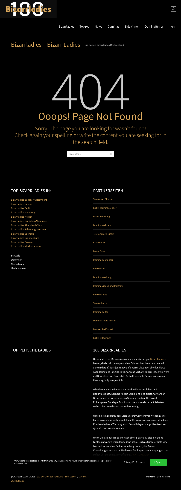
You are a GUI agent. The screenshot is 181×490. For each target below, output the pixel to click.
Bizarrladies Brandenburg (25, 238)
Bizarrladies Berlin (21, 208)
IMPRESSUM (70, 476)
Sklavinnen (132, 26)
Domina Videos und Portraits (108, 285)
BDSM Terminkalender (104, 207)
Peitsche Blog (100, 294)
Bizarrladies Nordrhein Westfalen (29, 221)
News (98, 26)
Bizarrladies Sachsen (22, 233)
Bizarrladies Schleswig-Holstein (28, 229)
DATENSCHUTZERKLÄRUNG (50, 476)
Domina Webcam (102, 225)
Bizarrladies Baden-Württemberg (29, 199)
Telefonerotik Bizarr (103, 233)
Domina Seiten (101, 311)
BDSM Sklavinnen (102, 337)
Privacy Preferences (134, 462)
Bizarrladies (66, 26)
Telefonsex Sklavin (103, 199)
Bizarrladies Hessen (21, 216)
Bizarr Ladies (157, 359)
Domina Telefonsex (103, 259)
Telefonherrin (100, 303)
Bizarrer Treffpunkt (103, 329)
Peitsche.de (99, 268)
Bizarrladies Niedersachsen (26, 246)
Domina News (163, 476)
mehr (172, 26)
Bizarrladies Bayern (21, 204)
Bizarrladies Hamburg (23, 212)
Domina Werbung (102, 277)
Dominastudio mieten (104, 320)
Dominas (113, 26)
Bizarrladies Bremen (22, 242)
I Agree (158, 462)
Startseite (150, 476)
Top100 (84, 26)
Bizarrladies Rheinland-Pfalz (26, 225)
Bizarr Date (99, 251)
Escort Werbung (101, 216)
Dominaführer (154, 26)
